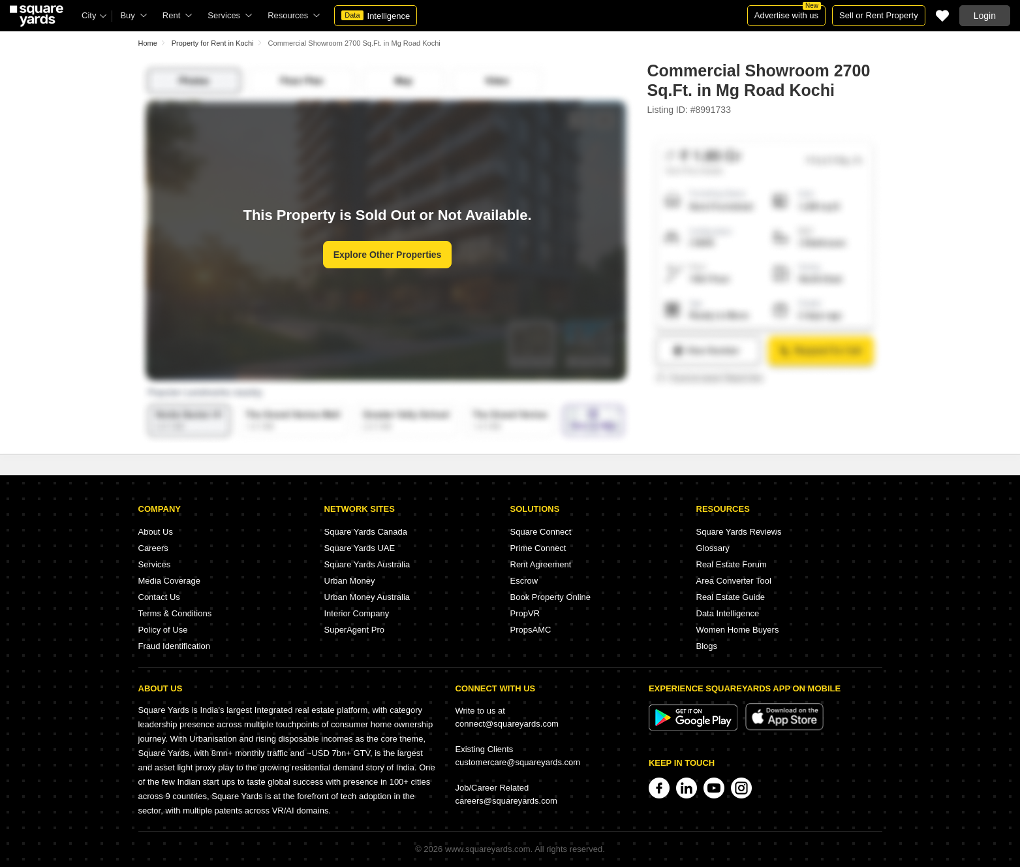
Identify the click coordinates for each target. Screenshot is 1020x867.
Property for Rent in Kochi (213, 43)
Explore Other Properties (387, 254)
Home (147, 43)
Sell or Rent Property (878, 15)
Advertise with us (787, 12)
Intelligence (375, 15)
